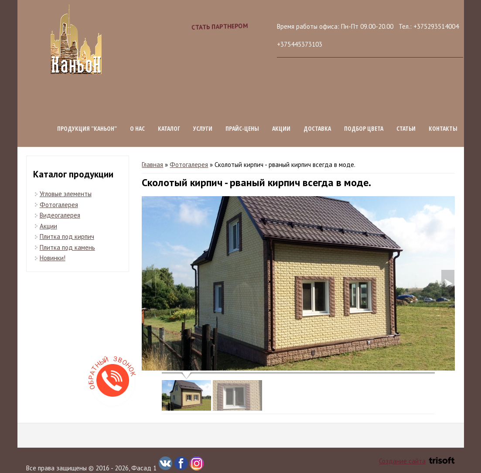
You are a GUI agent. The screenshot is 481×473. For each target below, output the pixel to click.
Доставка (317, 128)
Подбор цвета (363, 128)
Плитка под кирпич (67, 236)
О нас (137, 128)
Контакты (443, 128)
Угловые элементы (66, 194)
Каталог (169, 128)
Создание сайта (417, 461)
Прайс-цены (242, 128)
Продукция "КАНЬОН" (87, 128)
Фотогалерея (189, 164)
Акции (281, 128)
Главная (152, 164)
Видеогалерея (60, 215)
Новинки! (52, 258)
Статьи (406, 128)
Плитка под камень (67, 247)
